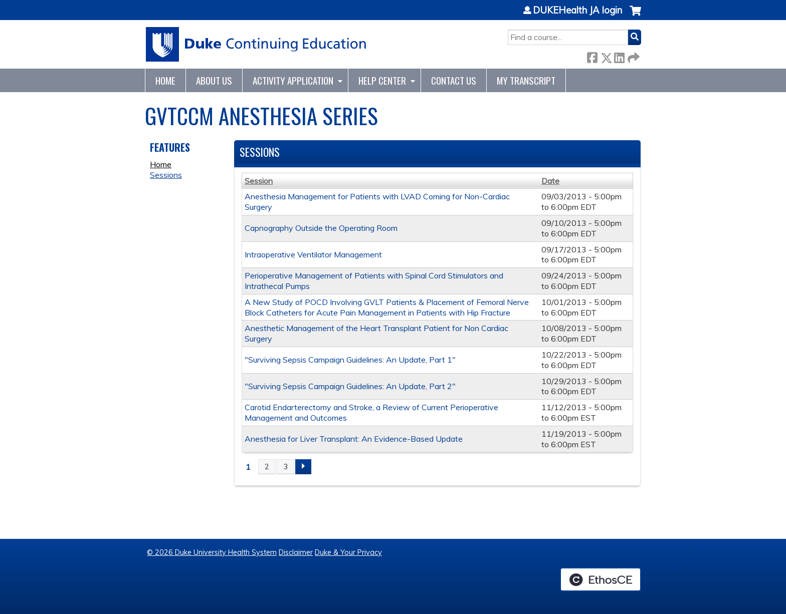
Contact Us (453, 80)
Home (165, 80)
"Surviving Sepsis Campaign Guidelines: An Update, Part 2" (350, 386)
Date (550, 181)
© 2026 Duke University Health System (212, 552)
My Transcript (526, 80)
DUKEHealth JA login (577, 10)
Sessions (166, 175)
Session (259, 181)
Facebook (592, 56)
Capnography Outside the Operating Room (321, 228)
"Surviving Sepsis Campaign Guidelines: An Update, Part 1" (350, 360)
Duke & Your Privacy (348, 552)
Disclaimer (296, 552)
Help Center (382, 80)
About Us (214, 80)
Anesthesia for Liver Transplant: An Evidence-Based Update (354, 439)
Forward (633, 56)
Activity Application (293, 80)
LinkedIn (619, 56)
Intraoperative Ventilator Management (313, 254)
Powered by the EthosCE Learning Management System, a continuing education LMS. (600, 579)
